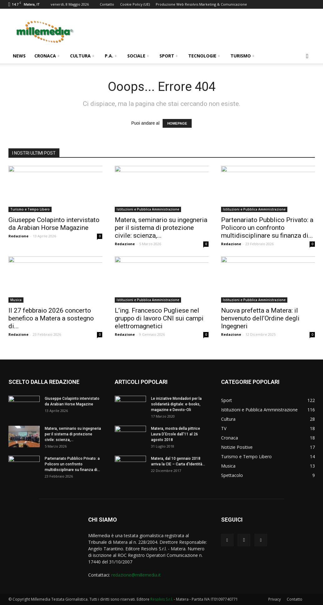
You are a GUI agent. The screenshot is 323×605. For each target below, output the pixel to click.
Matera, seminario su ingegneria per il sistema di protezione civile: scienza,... (161, 227)
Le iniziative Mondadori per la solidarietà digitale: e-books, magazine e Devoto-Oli (176, 404)
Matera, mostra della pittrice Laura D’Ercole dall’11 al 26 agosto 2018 (175, 434)
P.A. (110, 56)
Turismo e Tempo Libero (30, 209)
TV (223, 428)
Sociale (138, 56)
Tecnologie (204, 56)
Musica (16, 300)
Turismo (242, 56)
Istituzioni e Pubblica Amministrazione (148, 209)
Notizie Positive (237, 447)
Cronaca (46, 56)
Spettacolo (232, 475)
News (19, 56)
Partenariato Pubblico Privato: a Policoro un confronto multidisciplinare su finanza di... (267, 227)
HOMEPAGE (177, 123)
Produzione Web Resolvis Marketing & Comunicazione (201, 4)
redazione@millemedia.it (136, 575)
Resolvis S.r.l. (161, 599)
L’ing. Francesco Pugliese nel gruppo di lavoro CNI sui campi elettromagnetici (159, 318)
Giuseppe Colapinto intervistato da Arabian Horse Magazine (53, 223)
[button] (307, 56)
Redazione (18, 236)
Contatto (107, 4)
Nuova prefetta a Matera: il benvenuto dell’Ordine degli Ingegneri (260, 318)
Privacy (274, 599)
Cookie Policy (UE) (135, 4)
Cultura (82, 56)
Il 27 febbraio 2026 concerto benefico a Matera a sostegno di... (51, 318)
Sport (168, 56)
